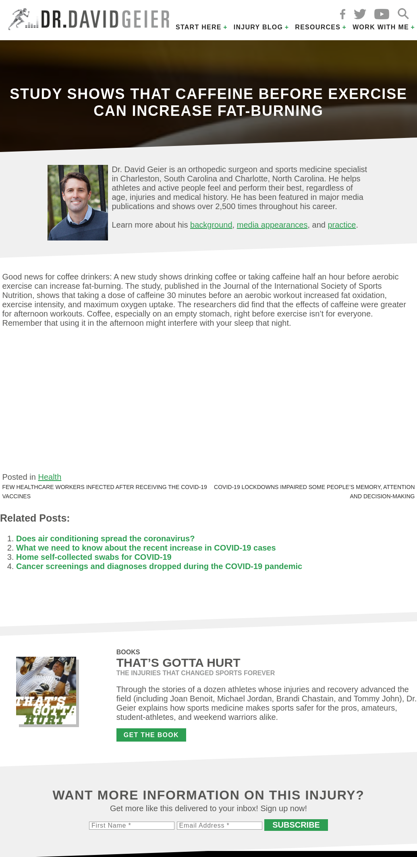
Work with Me (381, 27)
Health (49, 477)
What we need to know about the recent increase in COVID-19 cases (146, 547)
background (211, 224)
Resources (317, 27)
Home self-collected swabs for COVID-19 (94, 557)
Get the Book (151, 735)
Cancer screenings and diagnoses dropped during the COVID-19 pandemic (159, 566)
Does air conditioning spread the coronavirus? (105, 538)
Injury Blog (258, 27)
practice (342, 224)
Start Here (199, 27)
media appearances (272, 224)
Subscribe (296, 824)
